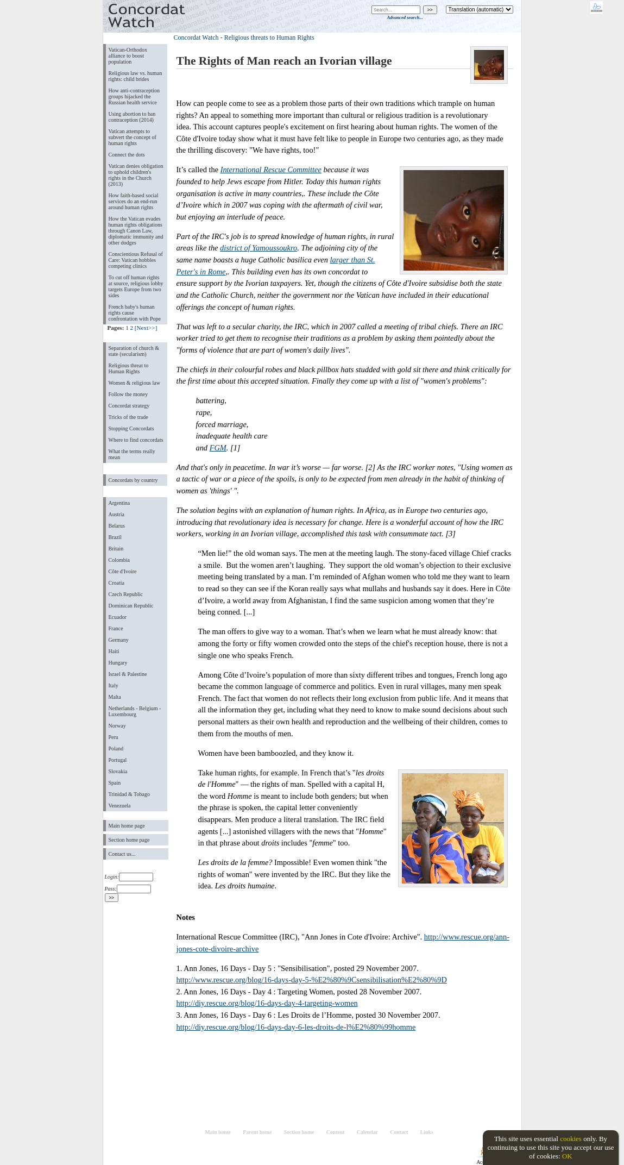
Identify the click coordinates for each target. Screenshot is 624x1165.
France (116, 628)
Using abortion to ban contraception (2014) (132, 117)
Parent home (257, 1132)
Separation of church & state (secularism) (134, 351)
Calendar (367, 1132)
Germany (119, 640)
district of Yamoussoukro (258, 247)
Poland (116, 748)
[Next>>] (146, 327)
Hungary (118, 663)
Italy (113, 685)
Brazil (115, 537)
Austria (116, 514)
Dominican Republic (131, 606)
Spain (115, 783)
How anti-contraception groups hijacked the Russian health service (134, 96)
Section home (299, 1132)
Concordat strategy (129, 406)
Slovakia (118, 771)
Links (426, 1132)
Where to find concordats (136, 440)
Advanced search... (405, 17)
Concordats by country (133, 480)
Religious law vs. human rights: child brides (135, 76)
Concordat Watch (196, 37)
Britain (116, 549)
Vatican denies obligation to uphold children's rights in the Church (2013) (136, 175)
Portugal (118, 760)
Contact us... (122, 854)
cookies (571, 1139)
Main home (217, 1132)
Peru (113, 737)
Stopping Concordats (131, 428)
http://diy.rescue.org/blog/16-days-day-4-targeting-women (267, 1003)
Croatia (116, 583)
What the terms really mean (132, 454)
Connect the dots (127, 155)
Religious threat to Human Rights (129, 368)
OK (567, 1156)
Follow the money (128, 394)
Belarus (117, 526)
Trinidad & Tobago (129, 794)
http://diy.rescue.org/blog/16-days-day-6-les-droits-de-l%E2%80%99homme (296, 1027)
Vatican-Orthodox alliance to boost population (128, 56)
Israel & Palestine (128, 674)
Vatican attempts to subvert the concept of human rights (132, 137)
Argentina (119, 503)
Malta (115, 697)
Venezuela (120, 806)
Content (335, 1132)
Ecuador (118, 617)
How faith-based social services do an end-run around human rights (134, 201)
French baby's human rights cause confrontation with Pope (135, 313)
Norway (117, 726)
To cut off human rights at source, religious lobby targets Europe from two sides (136, 286)
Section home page (129, 840)
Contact (399, 1132)
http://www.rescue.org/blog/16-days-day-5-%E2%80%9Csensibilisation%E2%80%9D (312, 979)
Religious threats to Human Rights (269, 37)
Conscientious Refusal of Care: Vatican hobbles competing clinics (136, 260)
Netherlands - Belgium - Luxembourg (135, 711)
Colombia (119, 560)
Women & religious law (134, 383)
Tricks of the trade (128, 417)
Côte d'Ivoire (123, 571)
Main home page (127, 826)
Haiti (114, 651)
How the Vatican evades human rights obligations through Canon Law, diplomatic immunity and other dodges (136, 231)
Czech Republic (126, 594)
